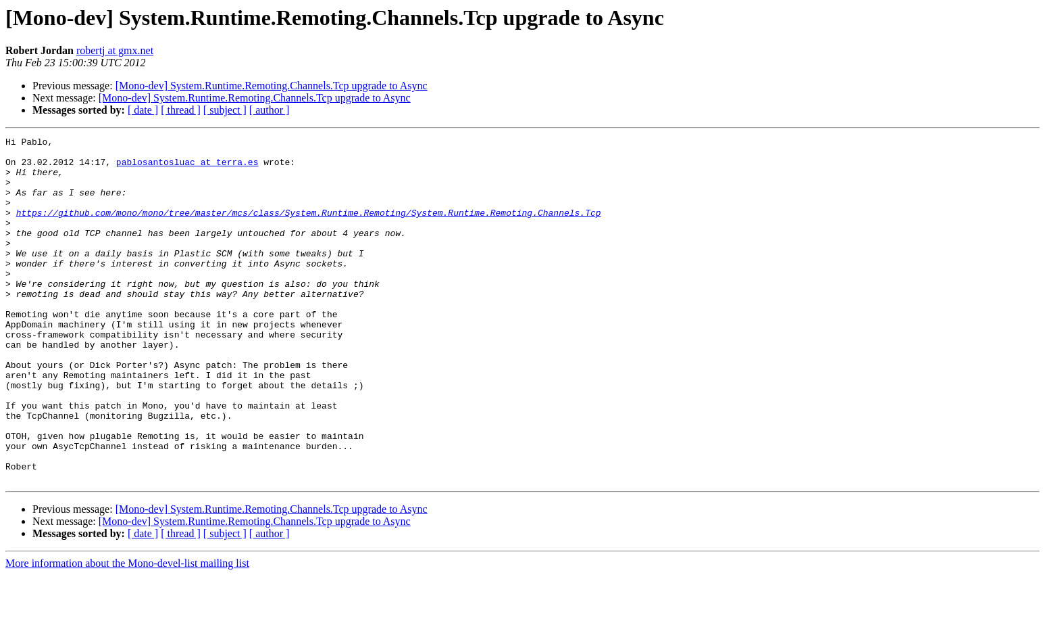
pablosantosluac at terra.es (187, 168)
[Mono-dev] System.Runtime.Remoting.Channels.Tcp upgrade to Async (272, 85)
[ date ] (143, 110)
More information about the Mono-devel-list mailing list (127, 632)
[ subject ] (225, 110)
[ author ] (269, 110)
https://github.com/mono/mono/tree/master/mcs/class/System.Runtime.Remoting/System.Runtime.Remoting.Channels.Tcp (308, 229)
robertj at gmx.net (114, 50)
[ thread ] (181, 110)
